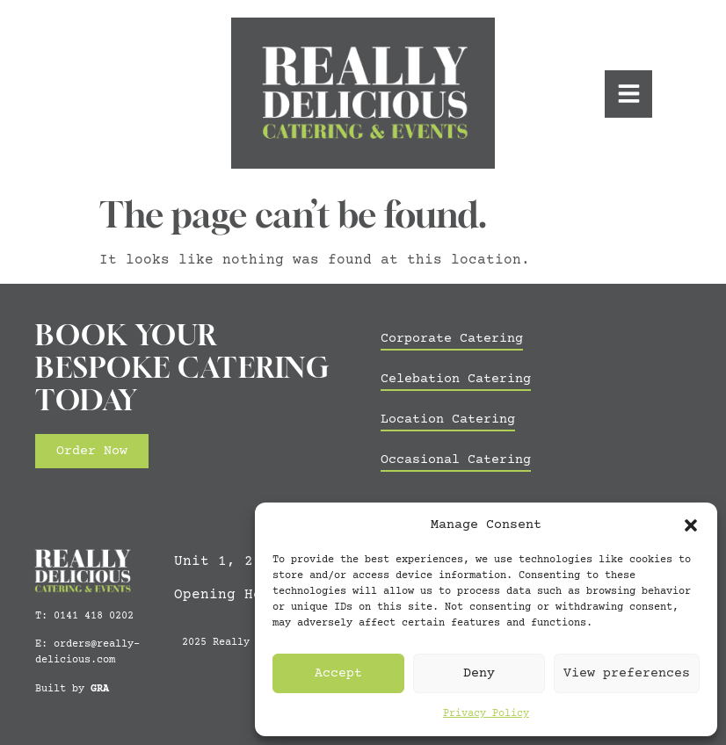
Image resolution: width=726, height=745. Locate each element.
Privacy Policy (486, 714)
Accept (338, 673)
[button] (691, 525)
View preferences (626, 673)
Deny (479, 673)
